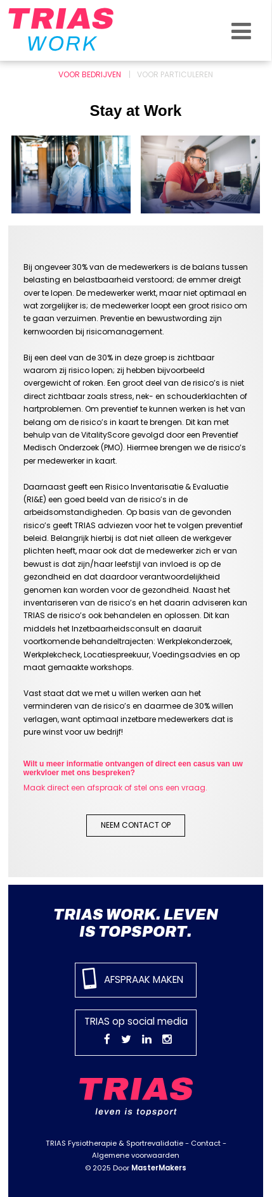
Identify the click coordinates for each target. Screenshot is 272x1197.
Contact (206, 1143)
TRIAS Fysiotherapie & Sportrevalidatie (114, 1143)
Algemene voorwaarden (135, 1155)
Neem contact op (136, 825)
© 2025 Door (135, 1168)
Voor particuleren (175, 74)
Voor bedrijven (89, 74)
